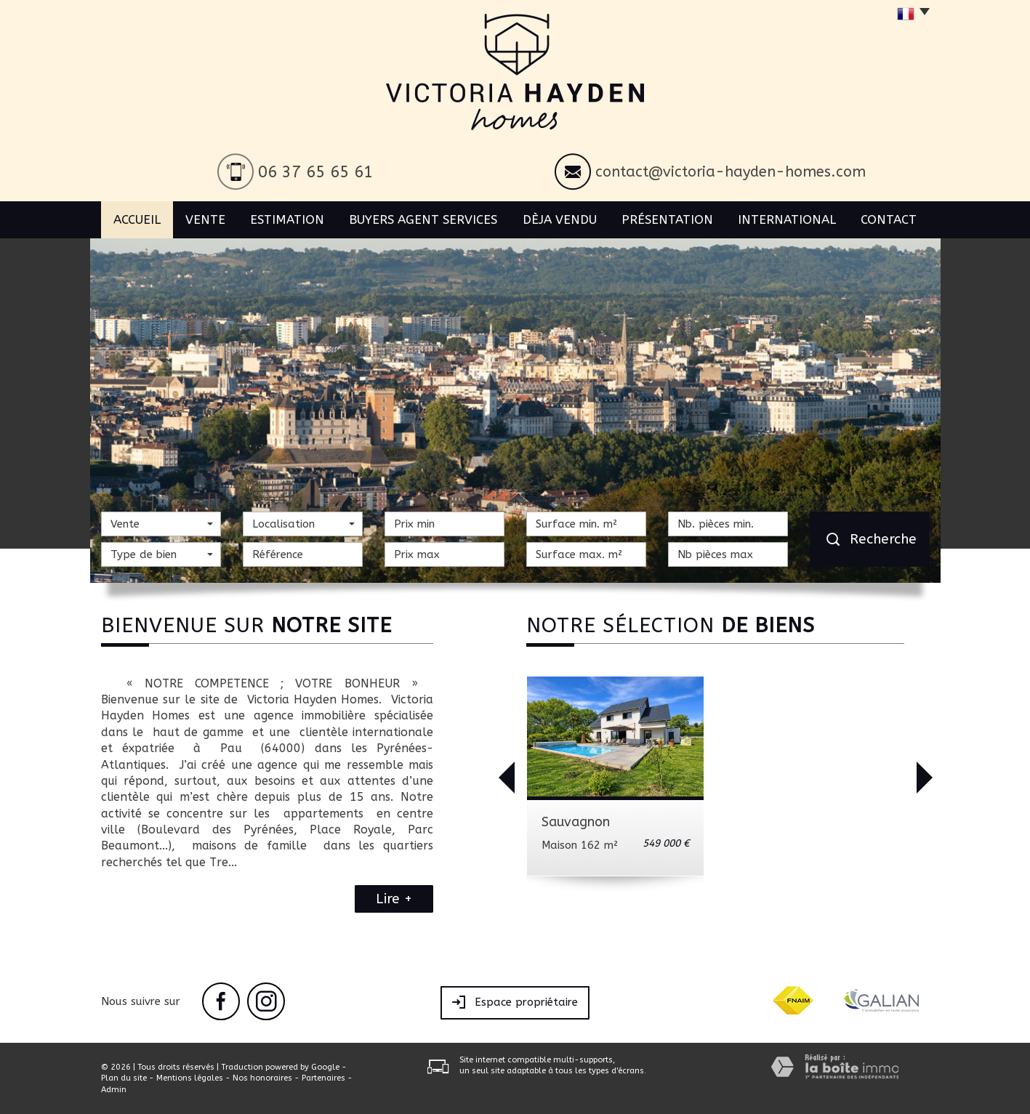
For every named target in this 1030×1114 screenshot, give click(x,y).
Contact (889, 219)
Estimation (287, 219)
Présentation (667, 219)
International (787, 219)
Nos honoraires (262, 1078)
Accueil (137, 219)
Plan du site (124, 1078)
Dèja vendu (560, 219)
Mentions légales (189, 1078)
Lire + (394, 899)
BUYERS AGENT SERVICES (423, 219)
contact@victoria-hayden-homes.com (730, 172)
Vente (205, 219)
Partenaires (323, 1078)
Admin (113, 1089)
